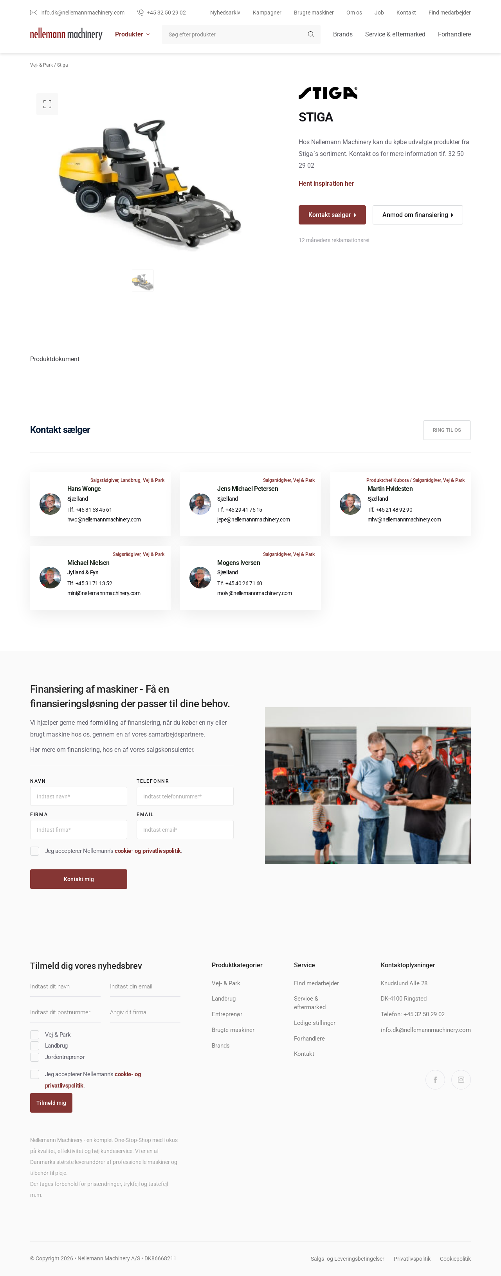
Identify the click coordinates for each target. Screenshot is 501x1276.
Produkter (132, 34)
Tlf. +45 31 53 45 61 (89, 510)
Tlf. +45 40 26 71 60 (239, 583)
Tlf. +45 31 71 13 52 (89, 583)
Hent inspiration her (326, 183)
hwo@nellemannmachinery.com (104, 519)
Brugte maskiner (314, 12)
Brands (343, 34)
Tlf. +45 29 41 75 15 (239, 510)
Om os (354, 12)
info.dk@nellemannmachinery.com (426, 1029)
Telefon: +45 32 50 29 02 (413, 1014)
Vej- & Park (41, 65)
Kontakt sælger (329, 215)
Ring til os (447, 430)
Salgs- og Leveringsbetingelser (347, 1259)
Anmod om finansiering (415, 215)
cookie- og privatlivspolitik (148, 850)
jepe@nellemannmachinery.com (253, 519)
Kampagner (267, 12)
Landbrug (224, 998)
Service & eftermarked (395, 34)
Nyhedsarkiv (225, 12)
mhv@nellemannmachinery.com (404, 519)
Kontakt (406, 12)
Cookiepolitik (455, 1259)
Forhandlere (454, 34)
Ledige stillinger (314, 1022)
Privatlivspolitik (412, 1259)
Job (379, 12)
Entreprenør (227, 1014)
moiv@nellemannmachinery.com (254, 593)
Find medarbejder (450, 12)
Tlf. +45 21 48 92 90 (390, 510)
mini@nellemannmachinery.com (104, 593)
